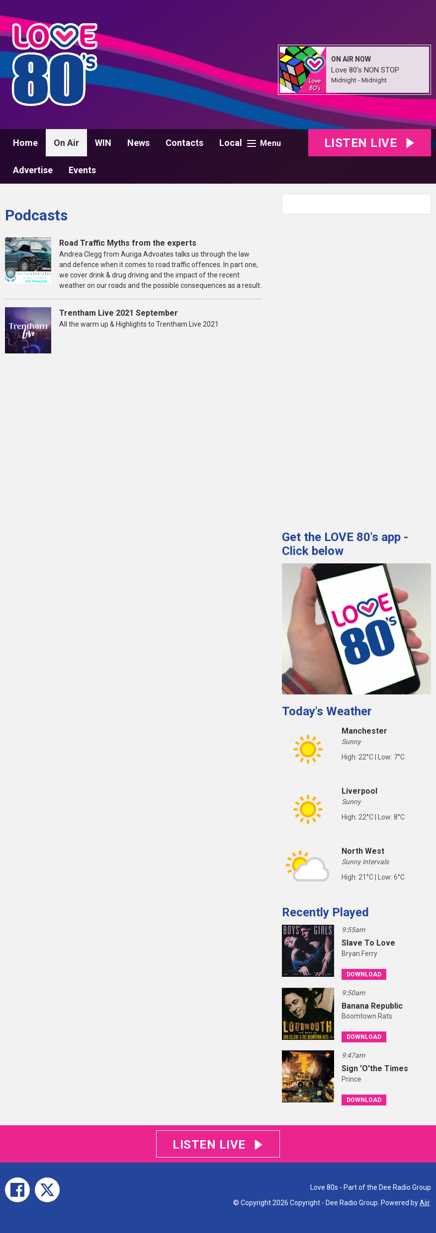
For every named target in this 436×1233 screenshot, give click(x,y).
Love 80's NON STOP (365, 70)
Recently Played (325, 912)
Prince (351, 1079)
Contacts (184, 142)
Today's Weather (327, 711)
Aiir (425, 1203)
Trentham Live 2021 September (118, 313)
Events (82, 170)
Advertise (33, 170)
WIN (103, 142)
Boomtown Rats (367, 1016)
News (138, 142)
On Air (66, 142)
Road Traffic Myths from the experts (127, 243)
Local (230, 142)
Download (364, 974)
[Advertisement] (356, 368)
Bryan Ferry (359, 954)
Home (25, 142)
